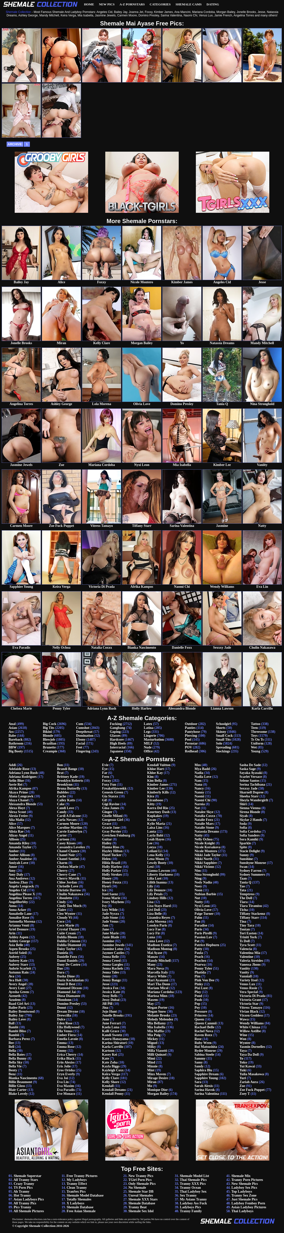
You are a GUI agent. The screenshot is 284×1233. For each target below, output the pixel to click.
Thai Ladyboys (242, 1211)
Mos (197, 765)
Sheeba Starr (249, 796)
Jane (105, 929)
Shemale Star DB (140, 1191)
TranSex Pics (76, 1191)
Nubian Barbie (205, 894)
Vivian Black (248, 1011)
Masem (152, 1000)
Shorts (220, 728)
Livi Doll (153, 910)
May (150, 1004)
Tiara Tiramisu (250, 906)
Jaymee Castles (113, 953)
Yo (241, 1058)
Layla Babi (155, 835)
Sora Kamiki (248, 839)
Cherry (62, 870)
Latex (148, 724)
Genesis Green (112, 792)
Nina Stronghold (206, 874)
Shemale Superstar (27, 1176)
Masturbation (154, 739)
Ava (11, 976)
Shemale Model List (194, 1176)
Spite (243, 847)
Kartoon (108, 1050)
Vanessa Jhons (249, 964)
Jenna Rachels (112, 968)
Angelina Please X (22, 894)
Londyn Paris (157, 925)
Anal (12, 724)
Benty (13, 1070)
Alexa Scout (17, 812)
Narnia (199, 804)
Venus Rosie (248, 988)
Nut (197, 898)
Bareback (16, 739)
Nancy (199, 788)
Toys (254, 735)
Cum (79, 724)
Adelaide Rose (19, 769)
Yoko (243, 1062)
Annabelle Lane (20, 914)
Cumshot (82, 728)
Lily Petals (155, 894)
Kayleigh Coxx (113, 1070)
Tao (242, 886)
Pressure (200, 1011)
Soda (243, 824)
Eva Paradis (66, 1090)
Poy (197, 1007)
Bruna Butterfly (69, 788)
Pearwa (199, 964)
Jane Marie (110, 933)
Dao (60, 968)
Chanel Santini (68, 859)
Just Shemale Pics (244, 1199)
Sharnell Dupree (251, 792)
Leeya (151, 847)
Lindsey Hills (156, 898)
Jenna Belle (110, 957)
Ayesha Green (19, 992)
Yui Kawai (247, 1066)
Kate (105, 1058)
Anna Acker (17, 910)
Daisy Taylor (66, 949)
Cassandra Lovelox (71, 847)
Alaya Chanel (18, 800)
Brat (60, 773)
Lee (150, 843)
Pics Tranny (22, 1207)
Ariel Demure (19, 929)
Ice (104, 890)
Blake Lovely (18, 1094)
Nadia (198, 773)
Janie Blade (110, 937)
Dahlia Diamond (69, 945)
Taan (243, 878)
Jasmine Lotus (112, 949)
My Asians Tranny (193, 1199)
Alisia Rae (16, 831)
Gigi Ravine (110, 804)
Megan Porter (157, 1007)
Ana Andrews (18, 878)
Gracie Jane (111, 827)
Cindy (61, 902)
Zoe (242, 1086)
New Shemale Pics (244, 1184)
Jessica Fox (110, 988)
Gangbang (117, 728)
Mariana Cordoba (160, 992)
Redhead (191, 751)
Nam (197, 780)
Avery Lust (17, 988)
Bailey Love (17, 1019)
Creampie (50, 751)
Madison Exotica (159, 945)
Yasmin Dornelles (252, 1047)
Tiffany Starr (249, 917)
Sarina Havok (204, 1090)
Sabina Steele (204, 1054)
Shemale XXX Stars (142, 1199)
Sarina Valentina (206, 1094)
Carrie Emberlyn (69, 831)
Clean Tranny (77, 1187)
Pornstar (191, 743)
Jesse (105, 984)
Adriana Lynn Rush (23, 773)
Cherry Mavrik (68, 878)
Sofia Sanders (249, 835)
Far (104, 773)
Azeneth (15, 996)
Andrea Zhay (18, 882)
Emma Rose (66, 1047)
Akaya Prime (18, 792)
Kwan (151, 820)
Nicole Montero (205, 851)
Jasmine (108, 941)
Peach (198, 957)
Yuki (242, 1070)
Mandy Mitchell (159, 960)
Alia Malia (16, 820)
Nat (197, 808)
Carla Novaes (67, 820)
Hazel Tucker (111, 855)
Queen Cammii (205, 1023)
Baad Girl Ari (19, 1004)
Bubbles (63, 792)
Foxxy (106, 780)
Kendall (108, 1086)
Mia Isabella (156, 1027)
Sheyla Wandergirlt (253, 800)
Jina (105, 1007)
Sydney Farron (250, 870)
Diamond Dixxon (69, 988)
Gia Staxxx (110, 796)
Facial (80, 743)
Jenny (106, 976)
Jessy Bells (110, 996)
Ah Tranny (21, 1191)
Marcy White (156, 976)
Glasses (115, 735)
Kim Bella (154, 780)
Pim (197, 976)
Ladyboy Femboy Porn (248, 1203)
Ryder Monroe (205, 1050)
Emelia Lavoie (67, 1039)
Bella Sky (15, 1062)
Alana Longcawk (21, 796)
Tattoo (255, 724)
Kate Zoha (110, 1062)
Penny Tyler (203, 968)
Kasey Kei (109, 1054)
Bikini (47, 732)
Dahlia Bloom (67, 937)
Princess (200, 1015)
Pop (197, 1004)
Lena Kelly (155, 855)
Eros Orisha (66, 1070)
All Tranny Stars (25, 1180)
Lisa (150, 902)
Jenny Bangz (111, 980)
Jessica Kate (111, 992)
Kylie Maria (156, 824)
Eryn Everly (66, 1074)
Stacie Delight (249, 851)
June (105, 1019)
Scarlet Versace (250, 777)
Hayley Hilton (112, 851)
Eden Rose (64, 1023)
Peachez (200, 960)
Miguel (152, 1043)
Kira (150, 796)
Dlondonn (64, 1000)
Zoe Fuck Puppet (252, 1090)
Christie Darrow (69, 890)
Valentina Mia (249, 953)
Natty (198, 835)
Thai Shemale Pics (193, 1180)
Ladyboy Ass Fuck (193, 1203)
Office (148, 751)
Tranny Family (191, 1211)
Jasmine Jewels (113, 945)
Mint (150, 1070)
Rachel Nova (203, 1031)
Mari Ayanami (157, 980)
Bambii (14, 1035)
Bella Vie (15, 1066)
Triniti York (248, 937)
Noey (198, 886)
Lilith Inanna (157, 882)
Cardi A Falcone (69, 816)
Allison (14, 839)
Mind (151, 1062)
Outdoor (191, 724)
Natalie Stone (204, 827)
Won (242, 1039)
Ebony (81, 739)
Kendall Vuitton (158, 765)
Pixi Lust (201, 988)
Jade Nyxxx (110, 914)
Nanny (199, 792)
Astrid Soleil (18, 953)
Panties (190, 728)
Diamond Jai (66, 992)
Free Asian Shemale (81, 1211)
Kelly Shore (110, 1082)
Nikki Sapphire (205, 863)
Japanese (116, 751)
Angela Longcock (21, 886)
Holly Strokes (112, 874)
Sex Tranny (188, 1195)
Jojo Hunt (109, 1011)
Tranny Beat (137, 1207)
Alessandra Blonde (22, 804)
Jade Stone (110, 917)
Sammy (199, 1058)
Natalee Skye (203, 812)
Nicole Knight (204, 843)
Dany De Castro (68, 964)
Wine (243, 1035)
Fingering (83, 751)
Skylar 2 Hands (250, 820)
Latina (149, 728)
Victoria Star (248, 1004)
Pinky (198, 984)
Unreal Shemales (140, 1195)
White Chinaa (249, 1027)
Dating (213, 4)
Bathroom (16, 743)
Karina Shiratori (114, 1043)
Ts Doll (244, 941)
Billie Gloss (17, 1086)
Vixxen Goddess (251, 1015)
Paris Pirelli (203, 933)
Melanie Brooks (158, 1015)
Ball (11, 1023)
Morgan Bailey (158, 1094)
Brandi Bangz (67, 769)
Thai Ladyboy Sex (193, 1191)
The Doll (245, 898)
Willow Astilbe (250, 1031)
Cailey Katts (66, 800)
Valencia (245, 949)
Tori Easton (248, 933)
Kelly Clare (110, 1078)
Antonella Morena (22, 921)
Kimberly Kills (158, 792)
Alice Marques (19, 827)
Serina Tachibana (252, 784)
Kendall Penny (113, 1094)
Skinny (221, 732)
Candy (62, 812)
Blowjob (49, 739)
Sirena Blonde (249, 812)
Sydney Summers (252, 874)
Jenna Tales (110, 972)
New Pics (107, 4)
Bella (12, 1050)
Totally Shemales (79, 1199)
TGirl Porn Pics (140, 1180)
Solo (219, 743)
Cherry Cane (66, 874)
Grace (106, 824)
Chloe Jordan (67, 882)
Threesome (259, 732)
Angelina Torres (20, 898)
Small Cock (224, 735)
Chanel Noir (66, 855)
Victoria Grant (250, 1000)
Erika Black (66, 1058)
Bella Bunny (18, 1058)
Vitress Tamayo (250, 1007)
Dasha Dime (66, 976)
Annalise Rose (19, 917)
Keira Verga (111, 1074)
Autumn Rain (19, 972)
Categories (160, 4)
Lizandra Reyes (158, 917)
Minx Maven (156, 1074)
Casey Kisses (66, 843)
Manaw (152, 957)
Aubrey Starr (18, 964)
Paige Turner (203, 914)
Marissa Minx (157, 996)
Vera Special (248, 992)
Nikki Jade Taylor (207, 855)
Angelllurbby (18, 902)
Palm (198, 917)
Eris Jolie (64, 1066)
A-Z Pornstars (132, 4)
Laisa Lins (155, 827)
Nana (198, 784)
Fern (105, 777)
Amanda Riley (19, 843)
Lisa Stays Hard (159, 906)
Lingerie (150, 735)
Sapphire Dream (206, 1074)
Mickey (152, 1039)
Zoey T (244, 1094)
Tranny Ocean (190, 1187)
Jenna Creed (111, 960)
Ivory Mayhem (113, 902)
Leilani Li (154, 851)
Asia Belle (16, 945)
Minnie (152, 1066)
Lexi (150, 867)
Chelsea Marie (67, 867)
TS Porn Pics (23, 1187)
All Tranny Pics (24, 1203)
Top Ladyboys (241, 1191)
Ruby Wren (203, 1043)
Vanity (244, 972)
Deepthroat (84, 732)
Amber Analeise (20, 859)
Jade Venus (110, 921)
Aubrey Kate (18, 960)
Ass (11, 732)
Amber (14, 851)
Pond (198, 996)
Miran (151, 1082)
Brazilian (49, 743)
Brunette (49, 747)
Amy (12, 870)
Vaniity (244, 968)
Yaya (243, 1050)
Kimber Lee (156, 788)
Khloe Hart (155, 769)
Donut (61, 1007)
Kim (150, 777)
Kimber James (157, 784)
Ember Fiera (66, 1035)
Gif (104, 800)
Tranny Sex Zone (243, 1195)
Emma (62, 1043)
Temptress (246, 894)
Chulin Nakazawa (70, 894)
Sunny (244, 855)
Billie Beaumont (20, 1082)
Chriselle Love (67, 886)
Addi (12, 765)
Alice (12, 824)
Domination (85, 735)
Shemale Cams (189, 4)
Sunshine (246, 859)
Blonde (48, 735)
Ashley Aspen (18, 937)
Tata (242, 890)
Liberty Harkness (160, 874)
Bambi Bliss (17, 1031)
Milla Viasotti (157, 1050)
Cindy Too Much (69, 906)
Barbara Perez (19, 1039)
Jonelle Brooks (113, 1015)
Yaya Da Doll (249, 1054)
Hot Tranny (22, 1195)
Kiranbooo (155, 800)
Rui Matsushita (205, 1047)
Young (255, 751)
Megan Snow (156, 1011)
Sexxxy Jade (248, 788)
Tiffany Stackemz (252, 914)
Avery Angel (17, 984)
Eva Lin (63, 1082)
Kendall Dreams (114, 1090)
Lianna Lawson (158, 870)
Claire (61, 910)
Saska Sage (247, 769)
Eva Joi (62, 1078)
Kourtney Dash (158, 812)
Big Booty (16, 751)
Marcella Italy (157, 972)
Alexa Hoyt (17, 808)
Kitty (151, 804)
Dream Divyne (67, 1011)
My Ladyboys (77, 1180)
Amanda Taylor (20, 847)
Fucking (116, 724)
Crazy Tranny (24, 1184)
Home (89, 4)
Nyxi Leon (202, 906)
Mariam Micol (157, 988)
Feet (79, 747)
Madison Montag (159, 949)
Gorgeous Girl (112, 820)
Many (151, 964)
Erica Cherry (67, 1054)
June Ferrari (111, 1023)
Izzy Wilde (110, 910)
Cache (61, 796)
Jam (105, 925)
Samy (198, 1062)
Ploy (197, 992)
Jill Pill (107, 1004)
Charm (62, 863)
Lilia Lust (154, 878)
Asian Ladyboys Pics (28, 1199)
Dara (60, 972)
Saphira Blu (203, 1070)
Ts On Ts (257, 739)
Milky (151, 1047)
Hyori (106, 886)
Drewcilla (64, 1015)
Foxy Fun (109, 784)
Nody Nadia (203, 882)
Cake (61, 804)
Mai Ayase (154, 953)
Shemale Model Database (85, 1195)
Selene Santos (249, 780)
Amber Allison (19, 855)
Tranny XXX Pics (193, 1184)
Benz (12, 1074)
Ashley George (19, 941)
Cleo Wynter (66, 914)
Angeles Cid (17, 890)
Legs (147, 732)
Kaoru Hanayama (115, 1039)
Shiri (243, 804)
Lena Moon (155, 859)
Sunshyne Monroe (252, 863)
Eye (105, 769)
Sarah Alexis (203, 1086)
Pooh (198, 1000)
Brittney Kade (67, 777)
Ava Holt (15, 980)
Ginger (107, 812)
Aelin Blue (16, 780)
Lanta (151, 831)
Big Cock (49, 724)
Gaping (115, 732)
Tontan (244, 929)
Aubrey (14, 957)
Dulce (61, 1019)
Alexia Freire (18, 816)
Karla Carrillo (112, 1047)
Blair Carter (18, 1090)
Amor (13, 867)
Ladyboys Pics (190, 1207)
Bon (60, 765)
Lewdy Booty (156, 863)
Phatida (200, 972)
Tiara (243, 902)
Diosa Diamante (68, 996)
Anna (13, 906)
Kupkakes (154, 816)
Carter (62, 835)
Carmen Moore (68, 824)
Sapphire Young (206, 1078)
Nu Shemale (137, 1187)
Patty (198, 949)
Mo (149, 1086)
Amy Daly (16, 874)
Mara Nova (155, 968)
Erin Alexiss (66, 1062)
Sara (197, 1082)
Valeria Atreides (251, 960)
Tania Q (245, 882)
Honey (107, 878)
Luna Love (155, 941)
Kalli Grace (110, 1031)
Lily (150, 886)
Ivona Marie (111, 898)
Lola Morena (156, 921)
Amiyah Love (18, 863)
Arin (12, 933)
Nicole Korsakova (207, 847)
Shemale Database (80, 1207)
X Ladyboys (75, 1203)
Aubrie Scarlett (20, 968)
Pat (196, 941)
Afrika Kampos (20, 788)
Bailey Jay (16, 1015)
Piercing (191, 735)
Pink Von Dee (204, 980)
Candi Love (65, 808)
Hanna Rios (110, 847)
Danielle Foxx (67, 957)
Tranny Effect (77, 1184)
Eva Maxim (65, 1086)
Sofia (243, 827)
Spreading (223, 747)
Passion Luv (203, 937)
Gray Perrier (111, 831)
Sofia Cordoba (250, 831)
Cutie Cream (66, 933)
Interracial (118, 747)
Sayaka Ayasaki (250, 773)
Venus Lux (247, 984)
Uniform (257, 743)
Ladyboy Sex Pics (244, 1187)
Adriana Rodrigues (23, 777)
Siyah (243, 816)
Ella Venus (64, 1031)
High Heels (118, 743)
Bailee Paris (17, 1007)
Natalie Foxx (203, 820)
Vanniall (245, 976)
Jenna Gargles (112, 964)
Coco (60, 921)
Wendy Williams (251, 1023)
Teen (254, 728)
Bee (11, 1043)
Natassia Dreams (206, 831)
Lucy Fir (153, 933)
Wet (254, 747)
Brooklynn (65, 784)
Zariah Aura (248, 1082)
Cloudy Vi (64, 917)
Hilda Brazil (111, 863)
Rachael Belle (204, 1027)
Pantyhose (192, 732)
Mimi (151, 1058)
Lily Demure (156, 890)
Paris (198, 929)
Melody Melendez (160, 1019)
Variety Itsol (248, 980)
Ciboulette (64, 898)
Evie (105, 765)
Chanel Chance (68, 851)
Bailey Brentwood (22, 1011)
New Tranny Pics (140, 1176)
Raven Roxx (203, 1035)
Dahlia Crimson (68, 941)
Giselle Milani (112, 816)
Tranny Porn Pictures (247, 1180)
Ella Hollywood (68, 1027)
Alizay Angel (18, 835)
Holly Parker (111, 870)
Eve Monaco (66, 1094)
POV (188, 747)
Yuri (242, 1078)
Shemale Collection (42, 1226)
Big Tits (48, 728)
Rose (197, 1039)
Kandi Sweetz (112, 1035)
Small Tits (223, 739)
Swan (243, 867)
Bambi (13, 1027)
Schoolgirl (223, 724)
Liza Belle (154, 914)
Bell (11, 1047)
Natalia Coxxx (204, 816)
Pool (188, 739)
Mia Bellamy (156, 1023)
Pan (197, 921)
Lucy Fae (154, 929)
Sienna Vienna (249, 808)
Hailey (107, 843)
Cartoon (63, 839)
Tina (242, 921)
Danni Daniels (67, 960)
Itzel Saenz (110, 894)
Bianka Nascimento (23, 1078)
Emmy (62, 1050)
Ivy (104, 906)
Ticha (243, 910)
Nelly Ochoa (203, 839)
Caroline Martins (70, 827)
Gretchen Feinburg (116, 835)
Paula (198, 953)
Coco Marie (65, 925)
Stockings (223, 751)
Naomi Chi (202, 800)
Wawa (243, 1019)
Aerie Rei (15, 784)
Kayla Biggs (111, 1066)
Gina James (110, 808)
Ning (197, 878)
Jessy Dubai (110, 1000)
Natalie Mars (203, 824)
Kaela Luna (110, 1027)
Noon (198, 890)
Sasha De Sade (250, 765)
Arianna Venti (19, 925)
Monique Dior (157, 1090)
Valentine (246, 957)
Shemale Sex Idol (141, 1211)
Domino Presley (68, 1004)
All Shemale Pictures (28, 1211)
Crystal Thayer (68, 929)
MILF (148, 743)
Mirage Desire (157, 1078)
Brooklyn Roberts (70, 780)
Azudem (15, 1000)
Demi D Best (66, 984)
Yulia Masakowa (251, 1074)
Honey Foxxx (111, 882)
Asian (13, 728)
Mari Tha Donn (158, 984)
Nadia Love (202, 777)
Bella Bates (17, 1054)
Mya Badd (202, 769)
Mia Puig (154, 1035)
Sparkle (245, 843)
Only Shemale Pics (141, 1184)
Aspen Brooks (19, 949)
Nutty (198, 902)
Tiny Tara (246, 925)
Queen (199, 1019)
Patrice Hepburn (206, 945)
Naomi (199, 796)
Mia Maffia (155, 1031)
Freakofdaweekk (114, 788)
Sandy (198, 1066)
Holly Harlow (112, 867)
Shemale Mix (240, 1176)
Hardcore (117, 739)
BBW (12, 747)
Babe (12, 735)
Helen (106, 859)
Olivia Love (203, 910)
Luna (151, 937)
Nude (148, 747)
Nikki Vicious (204, 867)
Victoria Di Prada (252, 996)
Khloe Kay (155, 773)
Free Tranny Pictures (81, 1176)
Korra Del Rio (157, 808)
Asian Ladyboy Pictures (248, 1207)
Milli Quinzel (156, 1054)
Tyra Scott (247, 945)
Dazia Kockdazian (70, 980)
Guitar (107, 839)
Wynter (244, 1043)
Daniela (62, 953)
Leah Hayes (155, 839)
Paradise (200, 925)
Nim (197, 870)
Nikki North (203, 859)
